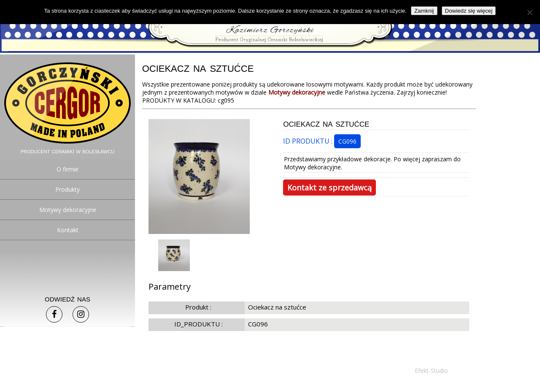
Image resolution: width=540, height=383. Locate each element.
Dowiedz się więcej (469, 11)
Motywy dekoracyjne (67, 210)
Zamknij (424, 11)
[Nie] (529, 12)
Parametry (169, 286)
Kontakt (67, 230)
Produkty (67, 189)
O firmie (67, 169)
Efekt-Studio (431, 371)
